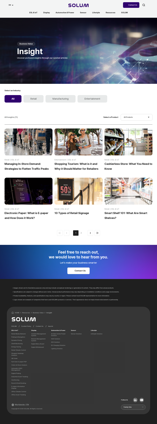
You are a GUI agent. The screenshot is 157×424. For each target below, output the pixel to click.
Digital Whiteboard (37, 347)
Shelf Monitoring (17, 343)
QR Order (14, 358)
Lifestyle (96, 13)
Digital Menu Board (37, 344)
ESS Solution (55, 342)
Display (46, 13)
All (13, 98)
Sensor (83, 13)
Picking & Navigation (18, 337)
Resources (110, 13)
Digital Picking (16, 373)
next (90, 233)
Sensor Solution (76, 334)
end (97, 233)
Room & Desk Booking (18, 383)
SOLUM (124, 13)
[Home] (78, 6)
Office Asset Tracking (18, 395)
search (143, 5)
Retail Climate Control (18, 350)
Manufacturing (60, 98)
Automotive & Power (65, 13)
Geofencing (15, 380)
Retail (33, 98)
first (59, 233)
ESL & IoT (33, 13)
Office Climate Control (18, 391)
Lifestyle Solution (96, 334)
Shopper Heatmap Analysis (17, 354)
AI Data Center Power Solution (58, 335)
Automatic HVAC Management (16, 369)
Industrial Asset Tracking (19, 377)
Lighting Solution (57, 348)
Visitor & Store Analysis (19, 365)
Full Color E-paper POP (19, 362)
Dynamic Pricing (16, 340)
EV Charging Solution (58, 345)
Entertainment (92, 98)
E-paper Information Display (18, 387)
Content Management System (38, 335)
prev (66, 233)
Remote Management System (38, 340)
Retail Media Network (18, 334)
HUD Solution (55, 339)
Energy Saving (16, 347)
